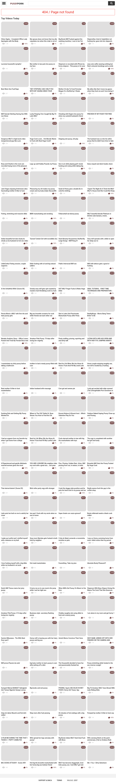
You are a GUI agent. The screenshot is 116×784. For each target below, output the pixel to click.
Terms (59, 780)
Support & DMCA (45, 780)
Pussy (17, 3)
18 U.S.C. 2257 (72, 780)
